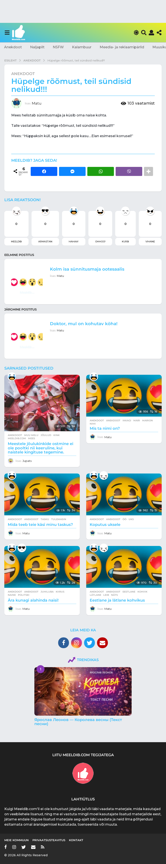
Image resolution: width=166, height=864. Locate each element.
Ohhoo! (100, 241)
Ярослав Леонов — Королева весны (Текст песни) (78, 721)
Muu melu (31, 435)
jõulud (46, 435)
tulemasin (58, 519)
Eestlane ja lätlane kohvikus (117, 600)
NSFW (58, 47)
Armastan (45, 241)
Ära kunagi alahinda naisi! (33, 600)
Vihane (150, 241)
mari (136, 420)
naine (12, 595)
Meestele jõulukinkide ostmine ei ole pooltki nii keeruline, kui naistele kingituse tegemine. (40, 448)
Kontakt (76, 840)
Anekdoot (13, 47)
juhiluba (47, 591)
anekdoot (113, 420)
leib (106, 595)
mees (31, 438)
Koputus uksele (105, 524)
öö (124, 519)
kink (56, 435)
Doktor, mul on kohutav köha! (84, 323)
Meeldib (16, 241)
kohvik (142, 591)
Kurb (125, 241)
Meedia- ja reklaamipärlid (122, 47)
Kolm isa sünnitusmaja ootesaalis (87, 269)
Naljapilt (37, 47)
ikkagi (127, 420)
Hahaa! (73, 241)
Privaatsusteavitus (48, 840)
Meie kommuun (16, 840)
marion (147, 420)
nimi (93, 423)
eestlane (129, 591)
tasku (45, 519)
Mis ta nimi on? (105, 428)
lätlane (95, 595)
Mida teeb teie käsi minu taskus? (40, 524)
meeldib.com (17, 438)
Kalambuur (81, 47)
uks (131, 519)
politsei (23, 595)
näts (114, 595)
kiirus (60, 591)
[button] (7, 32)
